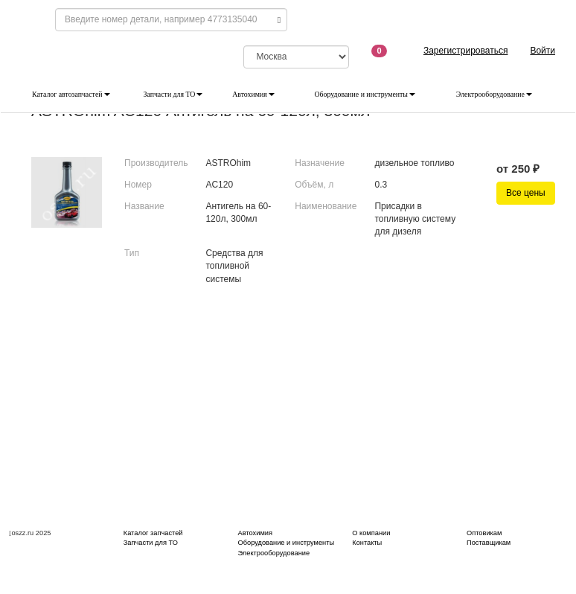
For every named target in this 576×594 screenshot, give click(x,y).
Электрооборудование (494, 94)
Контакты (367, 542)
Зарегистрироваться (465, 50)
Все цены (525, 193)
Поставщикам (489, 542)
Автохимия (253, 94)
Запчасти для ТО (173, 94)
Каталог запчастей (153, 533)
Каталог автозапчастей (71, 94)
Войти (542, 50)
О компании (371, 533)
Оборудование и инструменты (364, 94)
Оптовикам (484, 533)
